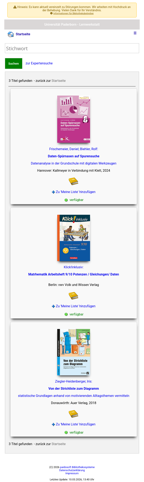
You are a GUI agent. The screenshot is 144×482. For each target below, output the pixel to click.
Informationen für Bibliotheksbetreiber (73, 13)
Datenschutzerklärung (72, 470)
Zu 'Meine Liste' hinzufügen (74, 192)
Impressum (72, 473)
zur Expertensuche (39, 63)
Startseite (19, 34)
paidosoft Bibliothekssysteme (77, 467)
